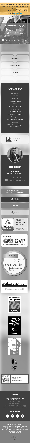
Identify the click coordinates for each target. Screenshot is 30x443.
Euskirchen (24, 426)
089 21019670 (17, 178)
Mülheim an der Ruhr (14, 428)
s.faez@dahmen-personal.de (16, 180)
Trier (26, 429)
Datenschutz (15, 437)
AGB (15, 439)
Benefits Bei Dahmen (15, 199)
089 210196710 (16, 403)
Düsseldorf (17, 426)
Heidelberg (12, 431)
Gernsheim (11, 429)
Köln (5, 428)
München (18, 432)
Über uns (15, 206)
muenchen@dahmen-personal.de (17, 405)
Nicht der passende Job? (15, 191)
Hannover (12, 432)
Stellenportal (18, 13)
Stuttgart (18, 431)
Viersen (23, 428)
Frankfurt (5, 429)
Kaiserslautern (20, 429)
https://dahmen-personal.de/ (19, 407)
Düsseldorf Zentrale (7, 426)
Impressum (15, 436)
